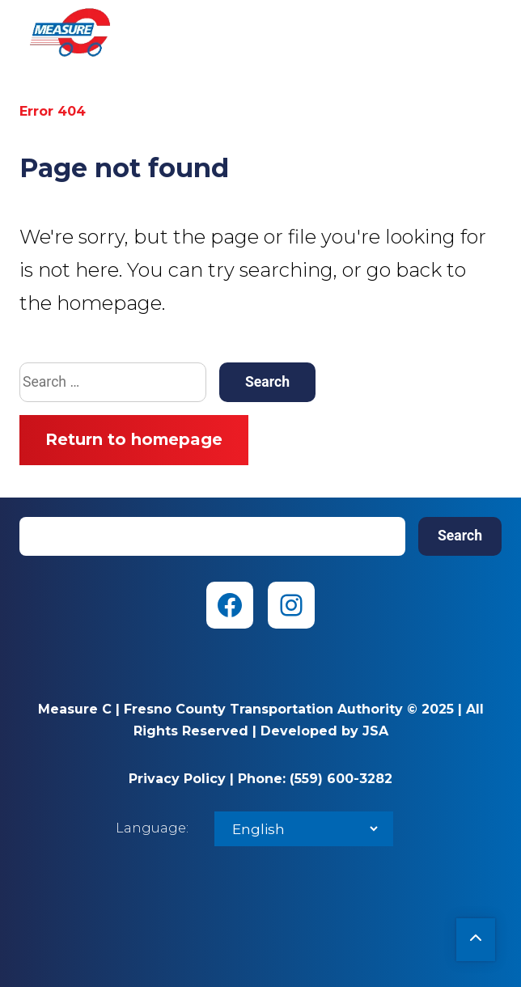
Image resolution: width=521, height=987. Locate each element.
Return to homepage (133, 439)
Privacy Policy (177, 778)
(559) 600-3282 (341, 778)
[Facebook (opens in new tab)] (229, 605)
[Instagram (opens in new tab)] (291, 605)
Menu (489, 32)
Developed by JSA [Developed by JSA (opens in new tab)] (324, 731)
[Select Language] (303, 828)
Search (460, 535)
